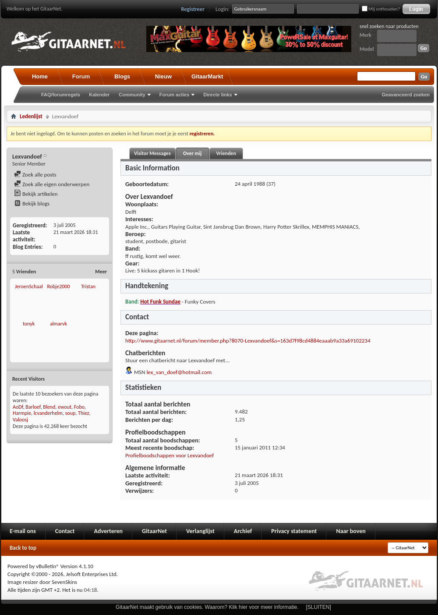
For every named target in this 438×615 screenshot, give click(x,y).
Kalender (99, 94)
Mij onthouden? (381, 9)
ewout (64, 407)
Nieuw (163, 76)
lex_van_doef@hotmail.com (179, 372)
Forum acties (174, 94)
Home (40, 76)
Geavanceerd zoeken (406, 94)
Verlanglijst (200, 531)
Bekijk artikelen (36, 194)
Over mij (192, 153)
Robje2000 (58, 286)
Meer (101, 272)
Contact (65, 531)
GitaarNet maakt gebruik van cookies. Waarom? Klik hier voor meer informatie (206, 607)
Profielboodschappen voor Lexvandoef (169, 455)
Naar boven (350, 531)
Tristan (88, 286)
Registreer (193, 9)
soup (70, 413)
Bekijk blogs (31, 203)
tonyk (29, 324)
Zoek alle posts (35, 174)
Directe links (217, 94)
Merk (365, 35)
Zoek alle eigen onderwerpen (51, 184)
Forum (81, 76)
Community (132, 94)
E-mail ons (23, 531)
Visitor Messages (152, 153)
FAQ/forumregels (60, 94)
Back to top (23, 547)
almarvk (58, 324)
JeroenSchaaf (29, 286)
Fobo (79, 407)
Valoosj (20, 420)
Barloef (32, 407)
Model (367, 49)
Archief (243, 531)
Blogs (122, 76)
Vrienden (226, 153)
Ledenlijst (31, 116)
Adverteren (108, 531)
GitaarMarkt (207, 76)
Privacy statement (294, 531)
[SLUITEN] (318, 607)
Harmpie (22, 413)
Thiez (83, 413)
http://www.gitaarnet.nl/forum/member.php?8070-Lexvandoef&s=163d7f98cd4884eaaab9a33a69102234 (248, 340)
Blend (49, 407)
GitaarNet (154, 531)
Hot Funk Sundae (160, 301)
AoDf (18, 407)
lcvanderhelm (48, 413)
